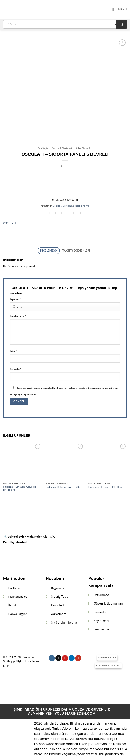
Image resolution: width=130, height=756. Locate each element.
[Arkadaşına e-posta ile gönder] (68, 187)
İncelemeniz (18, 288)
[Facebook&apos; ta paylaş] (56, 187)
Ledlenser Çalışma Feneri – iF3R (63, 459)
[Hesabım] (109, 9)
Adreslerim (58, 586)
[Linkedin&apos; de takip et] (72, 630)
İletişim (13, 577)
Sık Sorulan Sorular (64, 595)
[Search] (121, 24)
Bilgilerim (57, 560)
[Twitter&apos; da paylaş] (62, 187)
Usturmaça (101, 567)
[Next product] (62, 139)
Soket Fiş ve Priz (84, 121)
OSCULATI (9, 197)
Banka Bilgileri (18, 586)
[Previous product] (68, 139)
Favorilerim (58, 577)
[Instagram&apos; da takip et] (52, 630)
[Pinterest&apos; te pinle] (74, 187)
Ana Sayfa (43, 121)
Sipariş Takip (59, 569)
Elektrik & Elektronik (61, 121)
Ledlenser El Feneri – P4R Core (105, 459)
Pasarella (100, 584)
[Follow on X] (58, 630)
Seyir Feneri (102, 593)
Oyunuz (15, 271)
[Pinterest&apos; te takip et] (65, 630)
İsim (13, 323)
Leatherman (102, 601)
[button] (121, 9)
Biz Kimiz (14, 560)
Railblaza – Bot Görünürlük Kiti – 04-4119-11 (21, 461)
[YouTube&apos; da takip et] (78, 630)
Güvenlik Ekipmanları (108, 576)
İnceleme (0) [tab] (52, 223)
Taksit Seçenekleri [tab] (74, 223)
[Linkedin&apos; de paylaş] (80, 187)
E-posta (15, 341)
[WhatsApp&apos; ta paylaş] (50, 187)
